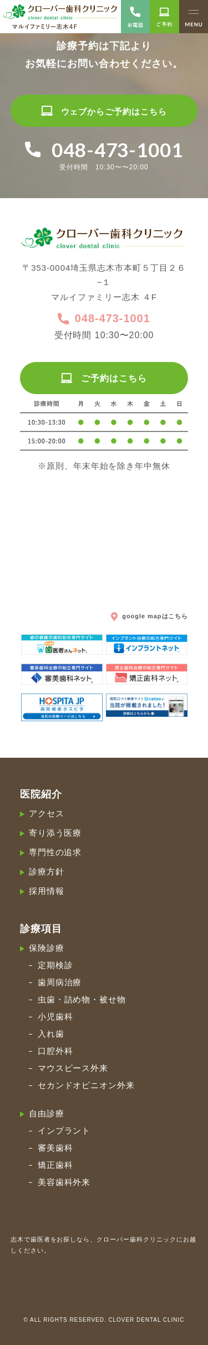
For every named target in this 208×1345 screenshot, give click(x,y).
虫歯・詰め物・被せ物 (82, 999)
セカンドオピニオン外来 (86, 1085)
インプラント (64, 1130)
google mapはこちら (150, 616)
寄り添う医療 (55, 832)
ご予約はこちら (104, 378)
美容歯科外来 (64, 1182)
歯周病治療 (60, 982)
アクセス (46, 813)
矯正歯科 (55, 1165)
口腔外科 (55, 1051)
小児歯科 (55, 1016)
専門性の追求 (55, 852)
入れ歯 (51, 1033)
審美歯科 (55, 1147)
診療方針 (46, 871)
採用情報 (46, 891)
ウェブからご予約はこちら (104, 111)
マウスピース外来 (73, 1068)
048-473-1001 (104, 319)
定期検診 (55, 965)
